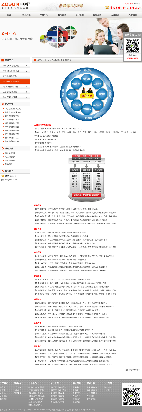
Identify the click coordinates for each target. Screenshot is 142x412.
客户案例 (79, 15)
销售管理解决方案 (12, 116)
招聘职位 (107, 387)
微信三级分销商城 (10, 97)
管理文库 (17, 393)
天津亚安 (76, 393)
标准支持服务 (10, 153)
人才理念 (107, 390)
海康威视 (76, 387)
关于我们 (133, 15)
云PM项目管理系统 (10, 87)
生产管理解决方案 (12, 120)
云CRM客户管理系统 (11, 81)
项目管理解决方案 (12, 123)
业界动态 (17, 390)
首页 (9, 15)
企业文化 (3, 393)
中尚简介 (3, 387)
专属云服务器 (10, 160)
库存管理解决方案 (12, 127)
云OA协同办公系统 (10, 76)
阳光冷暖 (76, 402)
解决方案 (26, 15)
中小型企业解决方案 (13, 109)
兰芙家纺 (76, 399)
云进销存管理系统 (10, 92)
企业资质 (3, 396)
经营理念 (3, 390)
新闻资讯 (62, 15)
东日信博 (76, 396)
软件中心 (44, 15)
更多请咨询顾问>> (132, 370)
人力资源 (115, 15)
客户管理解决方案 (12, 134)
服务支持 (97, 15)
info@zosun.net (11, 180)
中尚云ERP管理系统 (11, 66)
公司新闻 (17, 387)
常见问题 (8, 164)
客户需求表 (128, 4)
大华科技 (76, 390)
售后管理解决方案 (12, 141)
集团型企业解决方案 (13, 112)
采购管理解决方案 (12, 130)
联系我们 (137, 4)
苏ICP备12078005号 (87, 410)
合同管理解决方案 (12, 138)
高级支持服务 (10, 157)
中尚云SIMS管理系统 (11, 71)
